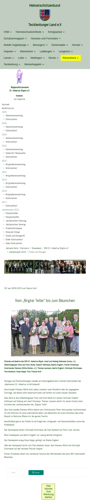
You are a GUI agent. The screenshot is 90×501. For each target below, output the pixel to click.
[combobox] (19, 472)
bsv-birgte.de (19, 99)
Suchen (36, 472)
